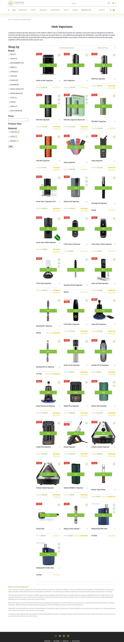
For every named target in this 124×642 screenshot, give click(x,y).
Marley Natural (16, 93)
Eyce (13, 54)
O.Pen (13, 98)
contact (75, 10)
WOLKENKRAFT (17, 63)
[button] (58, 79)
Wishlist (66, 624)
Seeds (66, 10)
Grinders (42, 10)
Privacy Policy (54, 629)
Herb (15, 132)
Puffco (13, 106)
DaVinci (14, 80)
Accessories (54, 10)
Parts (33, 10)
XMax (13, 67)
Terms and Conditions (70, 629)
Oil (13, 136)
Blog (83, 629)
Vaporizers (22, 10)
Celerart (113, 640)
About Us (42, 629)
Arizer (13, 76)
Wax (14, 141)
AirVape (14, 72)
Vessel (13, 58)
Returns (56, 624)
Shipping (47, 624)
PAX (13, 102)
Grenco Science (16, 89)
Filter (10, 147)
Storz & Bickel (16, 111)
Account (102, 10)
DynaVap (14, 85)
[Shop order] (106, 48)
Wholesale (76, 624)
